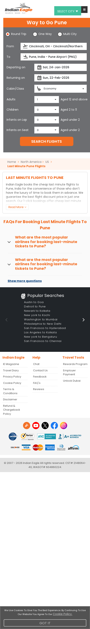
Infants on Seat (18, 130)
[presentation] (25, 46)
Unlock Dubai (72, 381)
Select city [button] (67, 11)
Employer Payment (69, 372)
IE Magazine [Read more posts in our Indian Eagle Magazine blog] (11, 364)
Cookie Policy (12, 383)
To (8, 57)
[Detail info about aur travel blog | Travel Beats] (26, 425)
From (10, 46)
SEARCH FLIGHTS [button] (46, 141)
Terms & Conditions (10, 391)
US (47, 162)
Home (13, 162)
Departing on (16, 67)
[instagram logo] (63, 425)
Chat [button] (36, 364)
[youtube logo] (35, 425)
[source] (54, 46)
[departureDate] (60, 67)
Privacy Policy (12, 377)
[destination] (54, 56)
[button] (84, 9)
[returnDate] (60, 77)
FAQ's (36, 383)
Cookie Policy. (62, 614)
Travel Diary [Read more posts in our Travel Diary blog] (11, 370)
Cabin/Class (15, 89)
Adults (11, 99)
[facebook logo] (54, 425)
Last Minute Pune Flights (26, 166)
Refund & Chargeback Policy (11, 410)
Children (12, 110)
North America (31, 162)
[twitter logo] (45, 425)
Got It (45, 623)
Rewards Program (75, 364)
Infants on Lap (17, 120)
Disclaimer (10, 399)
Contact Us (40, 370)
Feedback (40, 377)
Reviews (38, 389)
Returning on (16, 78)
